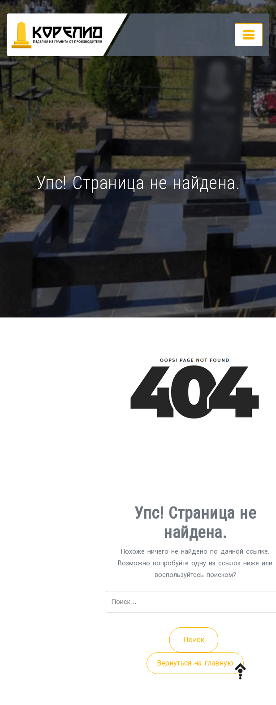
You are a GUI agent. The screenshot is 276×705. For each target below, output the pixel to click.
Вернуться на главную (195, 663)
